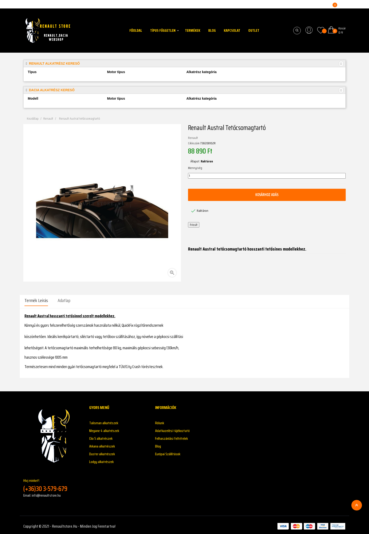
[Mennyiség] (267, 176)
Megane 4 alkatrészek (104, 428)
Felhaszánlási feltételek (171, 436)
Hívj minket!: (52, 482)
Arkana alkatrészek (102, 444)
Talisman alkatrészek (103, 420)
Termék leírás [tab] (36, 300)
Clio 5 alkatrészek (100, 436)
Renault (193, 138)
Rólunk (159, 420)
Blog (158, 444)
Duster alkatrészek (102, 451)
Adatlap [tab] (64, 300)
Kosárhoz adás (267, 195)
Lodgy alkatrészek (101, 459)
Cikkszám (194, 143)
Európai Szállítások (167, 451)
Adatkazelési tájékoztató (172, 428)
